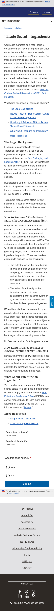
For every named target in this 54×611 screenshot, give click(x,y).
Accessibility (27, 522)
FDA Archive (27, 509)
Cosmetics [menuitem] (10, 445)
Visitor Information (27, 528)
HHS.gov (27, 561)
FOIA (27, 555)
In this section (10, 21)
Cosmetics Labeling (13, 28)
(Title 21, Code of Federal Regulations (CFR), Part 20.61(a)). (26, 93)
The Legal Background (21, 109)
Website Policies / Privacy (27, 535)
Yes (13, 467)
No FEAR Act (27, 542)
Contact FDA (27, 584)
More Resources (18, 136)
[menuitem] (27, 435)
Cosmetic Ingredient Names (24, 423)
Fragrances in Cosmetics (22, 418)
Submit (27, 484)
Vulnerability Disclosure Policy (27, 548)
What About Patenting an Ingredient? (29, 131)
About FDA (27, 515)
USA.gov (26, 568)
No (12, 475)
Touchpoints (13, 493)
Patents (27, 407)
